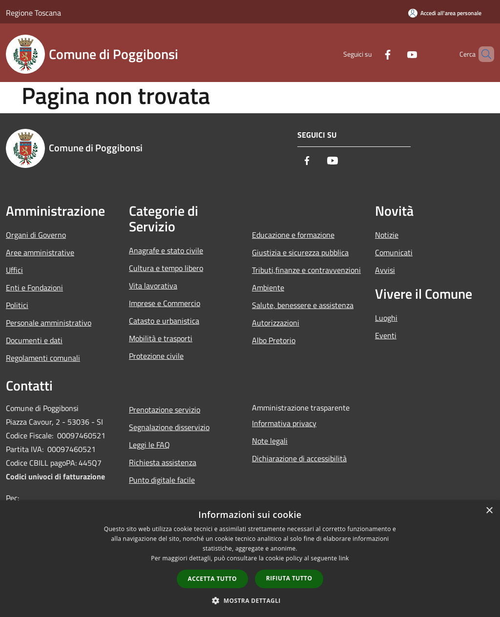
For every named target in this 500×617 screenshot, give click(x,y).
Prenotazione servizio (164, 409)
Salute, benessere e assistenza (303, 305)
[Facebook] (371, 54)
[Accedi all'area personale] (445, 12)
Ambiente (268, 287)
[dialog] (250, 558)
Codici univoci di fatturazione (55, 476)
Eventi (385, 335)
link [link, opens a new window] (344, 558)
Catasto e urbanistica (164, 321)
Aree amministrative (40, 252)
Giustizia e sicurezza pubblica (300, 252)
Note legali (270, 441)
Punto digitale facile (162, 480)
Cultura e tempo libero (166, 268)
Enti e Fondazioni (34, 287)
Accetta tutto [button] (212, 579)
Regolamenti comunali (43, 358)
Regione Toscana (33, 13)
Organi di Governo (36, 235)
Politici (17, 305)
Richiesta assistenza (162, 462)
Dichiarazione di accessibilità (299, 458)
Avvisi (385, 270)
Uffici (14, 270)
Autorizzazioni (275, 323)
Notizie (386, 235)
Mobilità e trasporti (160, 338)
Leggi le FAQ (149, 445)
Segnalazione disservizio (169, 427)
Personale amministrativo (48, 323)
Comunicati (394, 252)
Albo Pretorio (273, 340)
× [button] (489, 510)
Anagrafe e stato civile (166, 250)
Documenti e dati (34, 340)
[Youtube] (395, 54)
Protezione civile (156, 356)
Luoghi (386, 318)
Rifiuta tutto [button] (289, 578)
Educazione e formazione (293, 235)
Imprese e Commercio (164, 303)
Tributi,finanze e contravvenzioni (306, 270)
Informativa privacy (284, 423)
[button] (250, 600)
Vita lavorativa (153, 285)
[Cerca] (482, 54)
